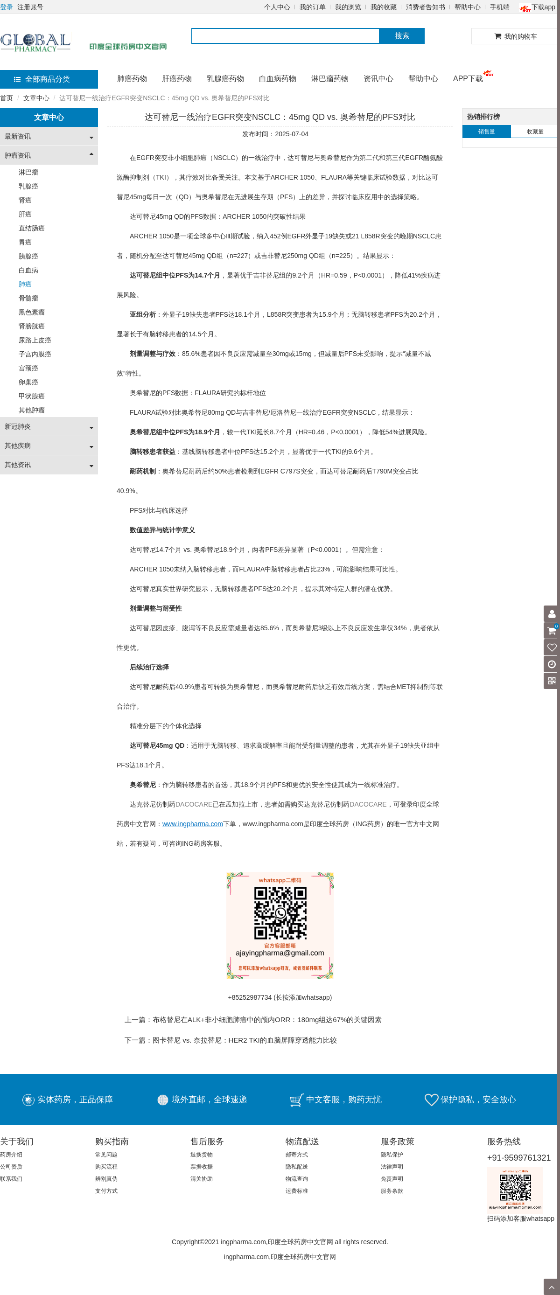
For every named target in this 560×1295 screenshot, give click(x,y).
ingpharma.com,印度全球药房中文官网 (280, 1256)
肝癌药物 (177, 79)
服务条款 (392, 1191)
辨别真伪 (106, 1179)
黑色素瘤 (32, 312)
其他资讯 (18, 464)
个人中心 (277, 7)
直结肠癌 (32, 228)
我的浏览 (348, 7)
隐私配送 (297, 1166)
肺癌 (25, 284)
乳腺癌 (28, 186)
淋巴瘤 (28, 172)
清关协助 (201, 1179)
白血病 (28, 270)
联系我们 (11, 1179)
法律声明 (392, 1166)
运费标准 (297, 1191)
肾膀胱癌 (32, 326)
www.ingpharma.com (273, 824)
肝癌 (25, 214)
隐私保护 (392, 1154)
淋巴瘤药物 (330, 79)
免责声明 (392, 1179)
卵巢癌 (28, 382)
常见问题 (106, 1154)
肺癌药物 (132, 79)
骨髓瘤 (28, 298)
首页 (6, 98)
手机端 (500, 7)
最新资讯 (18, 136)
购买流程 (106, 1166)
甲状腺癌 (32, 396)
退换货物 (201, 1154)
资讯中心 (378, 79)
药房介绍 (11, 1154)
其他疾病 (18, 445)
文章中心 (36, 98)
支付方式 (106, 1191)
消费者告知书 (425, 7)
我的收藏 (384, 7)
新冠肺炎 (18, 426)
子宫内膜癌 (35, 354)
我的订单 (313, 7)
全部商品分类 (42, 79)
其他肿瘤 (32, 410)
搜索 (402, 36)
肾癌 (25, 200)
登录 (6, 7)
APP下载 (468, 79)
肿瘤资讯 (18, 155)
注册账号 (30, 7)
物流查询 (297, 1179)
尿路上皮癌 (35, 340)
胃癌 (25, 242)
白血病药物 (277, 79)
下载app (537, 7)
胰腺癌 (28, 256)
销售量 (486, 131)
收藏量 (535, 131)
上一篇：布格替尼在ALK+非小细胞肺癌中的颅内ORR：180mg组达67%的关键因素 (253, 1019)
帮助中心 (468, 7)
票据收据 (201, 1166)
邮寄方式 (297, 1154)
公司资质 (11, 1166)
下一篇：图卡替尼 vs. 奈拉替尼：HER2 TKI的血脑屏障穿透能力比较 (231, 1040)
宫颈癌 (28, 368)
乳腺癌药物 (225, 79)
